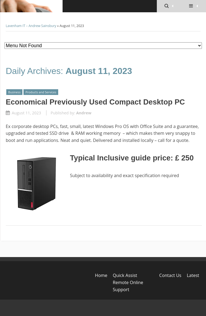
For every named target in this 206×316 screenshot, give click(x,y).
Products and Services (40, 92)
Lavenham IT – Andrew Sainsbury (31, 25)
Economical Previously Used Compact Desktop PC (95, 102)
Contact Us (170, 275)
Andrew (84, 112)
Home (101, 275)
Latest (193, 275)
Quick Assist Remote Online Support (128, 282)
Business (14, 92)
